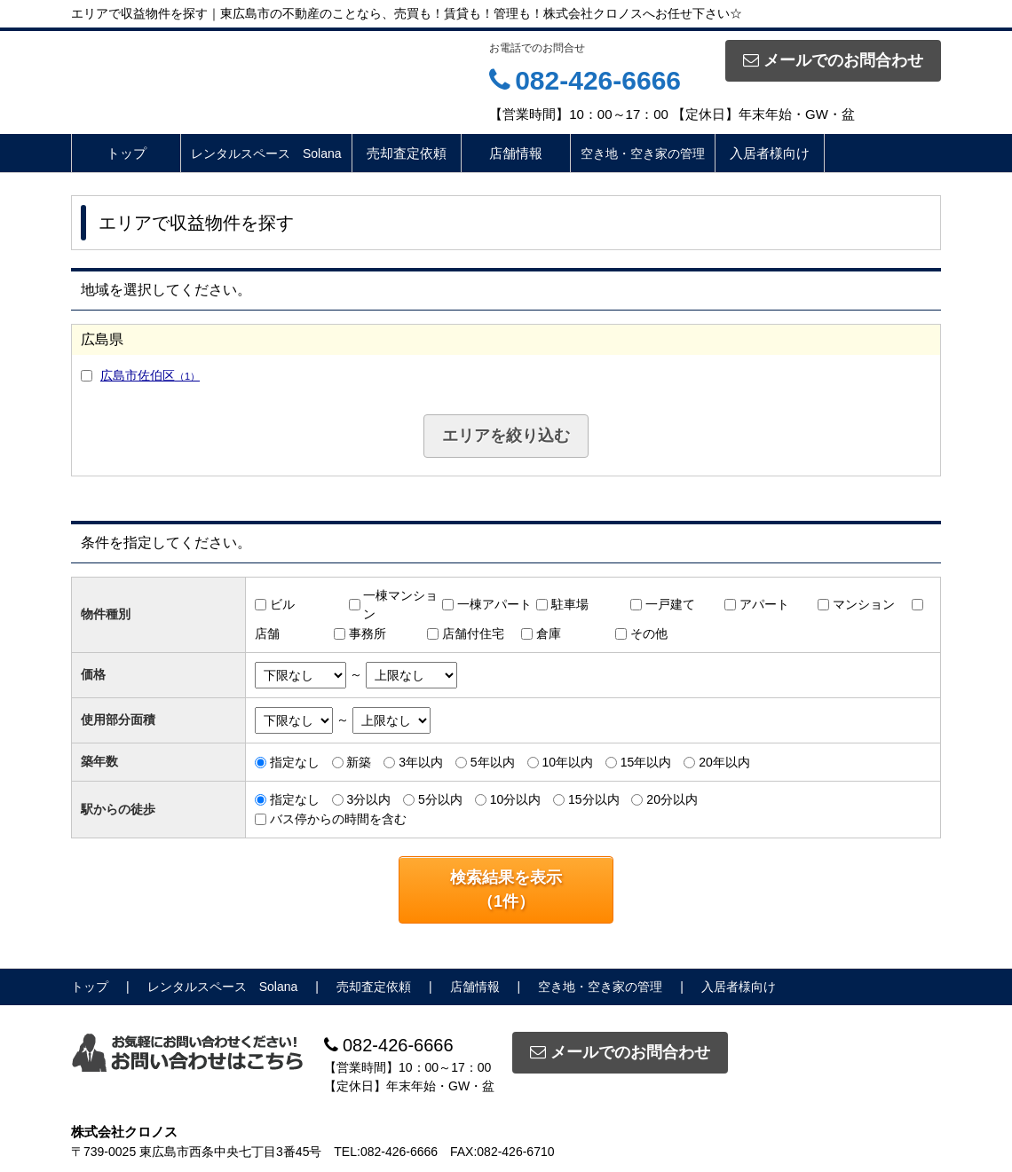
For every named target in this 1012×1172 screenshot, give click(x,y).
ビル (282, 604)
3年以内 (421, 762)
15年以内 (646, 762)
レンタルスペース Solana (266, 153)
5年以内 (492, 762)
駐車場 (570, 604)
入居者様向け (770, 153)
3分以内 (368, 799)
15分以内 (594, 799)
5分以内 (440, 799)
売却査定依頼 (407, 153)
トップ (126, 153)
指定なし (295, 762)
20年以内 (724, 762)
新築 (358, 762)
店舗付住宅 (473, 633)
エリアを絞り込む (506, 435)
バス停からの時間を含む (338, 819)
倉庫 (548, 633)
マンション (864, 604)
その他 (649, 633)
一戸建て (670, 604)
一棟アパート (494, 604)
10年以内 (567, 762)
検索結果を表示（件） (506, 889)
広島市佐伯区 (150, 375)
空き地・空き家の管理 (643, 153)
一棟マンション (400, 604)
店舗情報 (515, 153)
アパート (764, 604)
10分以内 (516, 799)
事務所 (367, 633)
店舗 (267, 633)
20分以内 (672, 799)
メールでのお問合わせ (833, 60)
